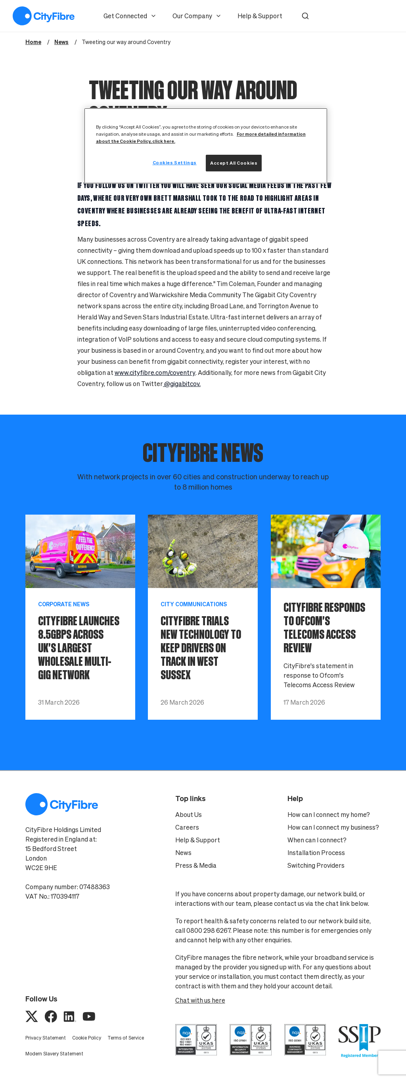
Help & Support (259, 15)
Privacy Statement (45, 1037)
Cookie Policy (86, 1037)
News (183, 852)
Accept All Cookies (233, 162)
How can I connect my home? (328, 814)
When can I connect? (317, 840)
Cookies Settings (175, 162)
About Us (188, 814)
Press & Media (195, 865)
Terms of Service (125, 1037)
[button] (305, 16)
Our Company (197, 15)
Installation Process (316, 852)
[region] (205, 146)
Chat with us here (200, 1000)
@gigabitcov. (182, 383)
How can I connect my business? (333, 827)
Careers (187, 827)
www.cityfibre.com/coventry (155, 372)
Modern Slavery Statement (54, 1053)
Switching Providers (316, 865)
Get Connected (130, 15)
